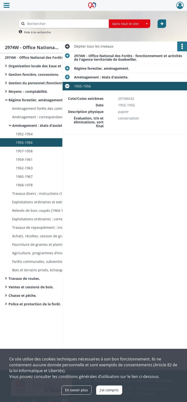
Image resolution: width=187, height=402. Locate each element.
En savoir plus (76, 390)
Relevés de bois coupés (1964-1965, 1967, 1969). (51, 210)
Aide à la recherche (37, 32)
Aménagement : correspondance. (39, 117)
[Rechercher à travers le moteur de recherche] (66, 23)
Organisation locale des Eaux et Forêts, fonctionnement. (56, 66)
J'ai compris (109, 390)
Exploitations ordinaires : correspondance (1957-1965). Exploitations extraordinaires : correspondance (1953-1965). (61, 219)
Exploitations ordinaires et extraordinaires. (47, 202)
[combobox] (129, 23)
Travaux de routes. (24, 278)
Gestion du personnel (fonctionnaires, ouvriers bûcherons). (57, 83)
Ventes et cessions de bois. (31, 287)
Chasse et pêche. (23, 295)
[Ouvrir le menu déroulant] (6, 6)
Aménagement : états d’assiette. (39, 125)
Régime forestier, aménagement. (36, 100)
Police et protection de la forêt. (35, 304)
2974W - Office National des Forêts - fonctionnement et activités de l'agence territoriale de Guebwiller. (53, 57)
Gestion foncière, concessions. (34, 74)
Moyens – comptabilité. (28, 91)
